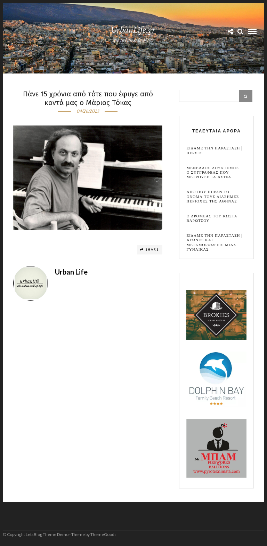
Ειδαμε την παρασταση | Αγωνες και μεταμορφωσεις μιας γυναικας (214, 242)
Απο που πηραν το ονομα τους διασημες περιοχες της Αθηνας (212, 196)
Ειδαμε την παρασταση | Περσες (214, 150)
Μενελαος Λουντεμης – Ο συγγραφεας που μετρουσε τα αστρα (214, 173)
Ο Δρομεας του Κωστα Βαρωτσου (211, 218)
